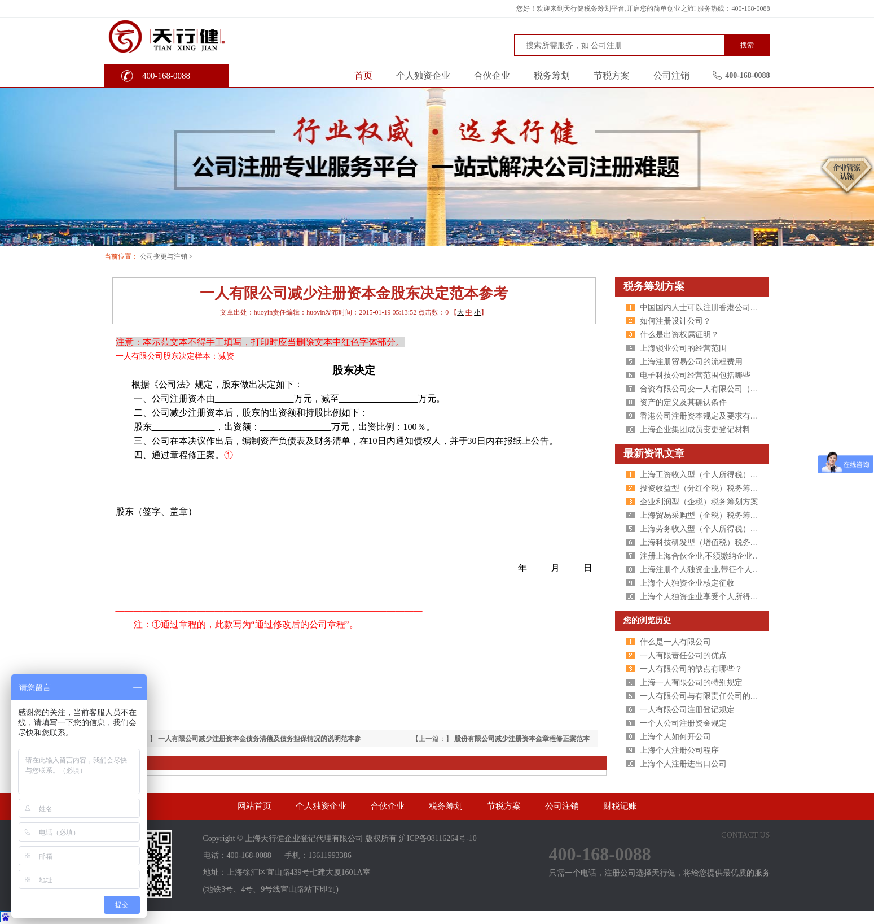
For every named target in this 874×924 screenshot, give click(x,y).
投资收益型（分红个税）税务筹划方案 (707, 488)
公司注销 (671, 75)
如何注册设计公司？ (675, 321)
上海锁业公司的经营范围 (683, 348)
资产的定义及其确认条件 (683, 402)
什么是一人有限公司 (675, 642)
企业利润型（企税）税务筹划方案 (699, 502)
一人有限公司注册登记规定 (687, 709)
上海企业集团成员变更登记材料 (695, 429)
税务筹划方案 (653, 286)
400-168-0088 (166, 75)
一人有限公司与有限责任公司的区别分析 (711, 696)
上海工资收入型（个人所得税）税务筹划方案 (719, 474)
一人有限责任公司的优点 (683, 655)
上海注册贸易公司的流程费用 (691, 362)
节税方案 (612, 75)
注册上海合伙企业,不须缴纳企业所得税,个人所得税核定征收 (744, 556)
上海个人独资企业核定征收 (687, 583)
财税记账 (620, 805)
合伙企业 (492, 75)
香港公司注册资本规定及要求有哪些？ (707, 416)
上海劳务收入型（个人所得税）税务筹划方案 (719, 529)
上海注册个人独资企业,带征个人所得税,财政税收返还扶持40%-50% (756, 569)
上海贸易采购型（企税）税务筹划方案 (707, 515)
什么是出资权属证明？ (679, 334)
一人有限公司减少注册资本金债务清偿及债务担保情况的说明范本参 (259, 739)
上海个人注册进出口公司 (683, 764)
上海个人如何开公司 (675, 737)
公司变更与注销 (163, 256)
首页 (363, 75)
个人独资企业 (423, 75)
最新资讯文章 (653, 453)
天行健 (188, 36)
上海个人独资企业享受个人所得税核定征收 (715, 596)
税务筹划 (552, 75)
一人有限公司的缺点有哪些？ (691, 669)
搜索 (747, 45)
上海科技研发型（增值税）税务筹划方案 (711, 542)
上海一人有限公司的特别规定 (691, 682)
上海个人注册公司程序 (679, 750)
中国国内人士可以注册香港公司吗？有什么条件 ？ (728, 307)
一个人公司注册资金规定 (683, 723)
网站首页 (254, 805)
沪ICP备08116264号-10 (438, 838)
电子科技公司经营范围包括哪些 (695, 375)
